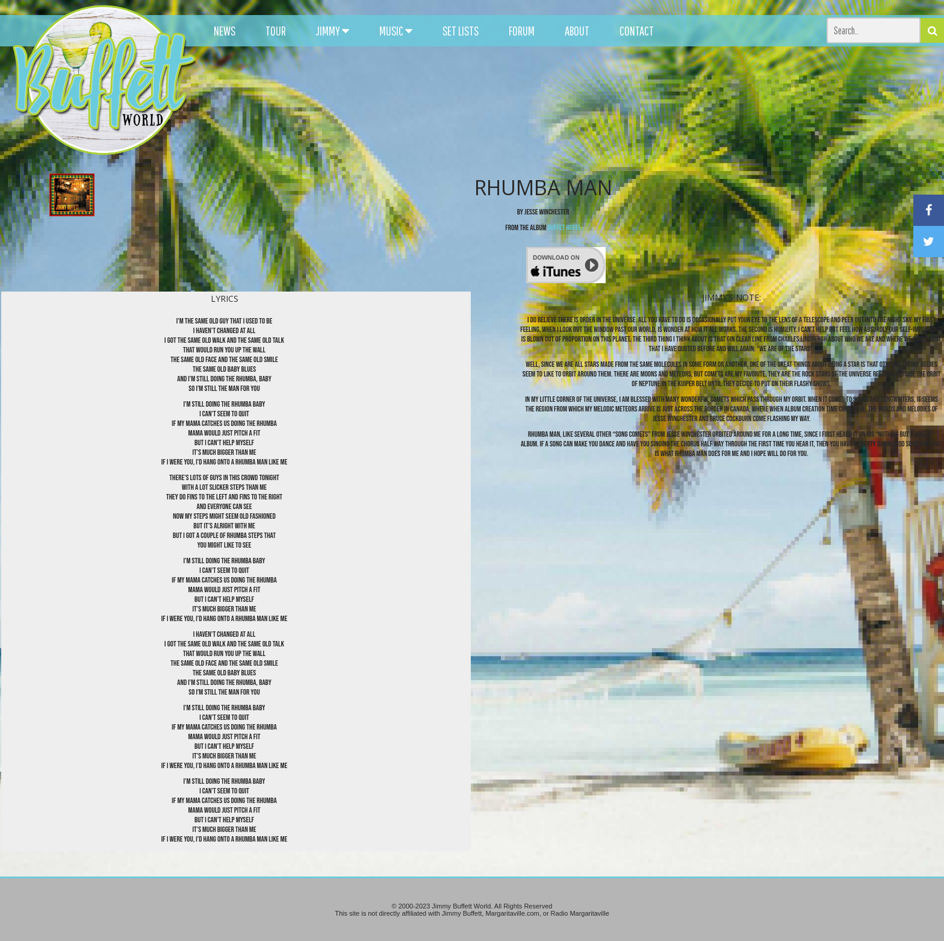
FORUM (522, 30)
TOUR (276, 30)
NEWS (224, 30)
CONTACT (637, 30)
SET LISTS (460, 30)
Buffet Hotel (564, 228)
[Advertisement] (583, 108)
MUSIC (395, 30)
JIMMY (332, 30)
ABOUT (577, 30)
